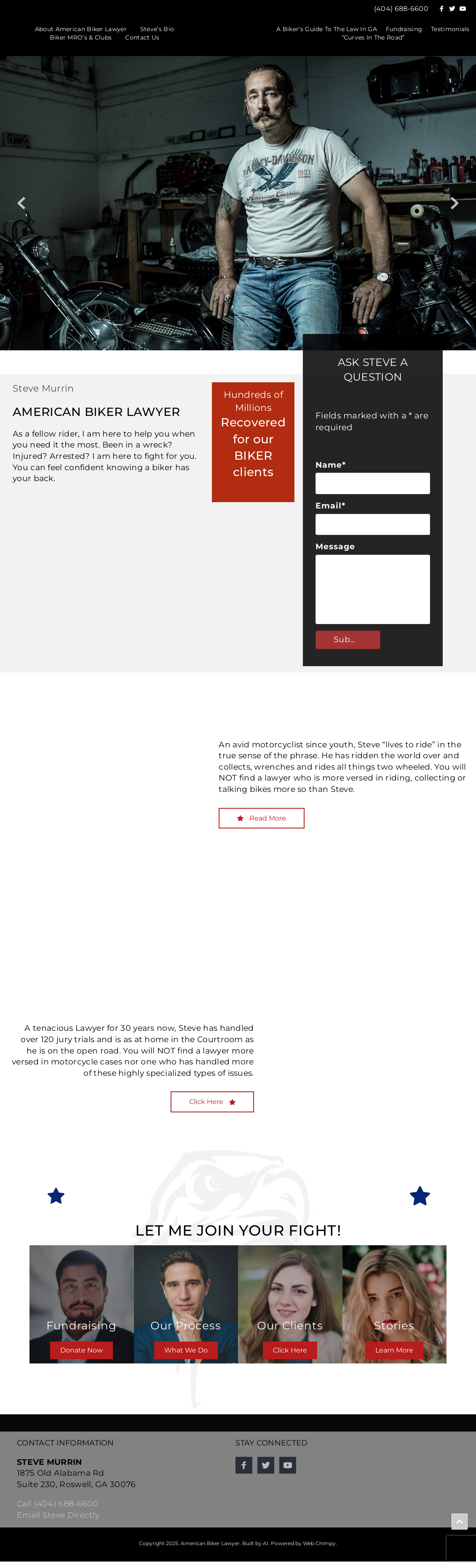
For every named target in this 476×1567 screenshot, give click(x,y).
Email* (330, 508)
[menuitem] (81, 29)
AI (265, 1548)
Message (335, 552)
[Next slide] (454, 203)
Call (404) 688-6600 (58, 1509)
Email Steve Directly (58, 1520)
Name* (331, 465)
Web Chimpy (319, 1548)
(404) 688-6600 (401, 9)
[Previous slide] (21, 203)
